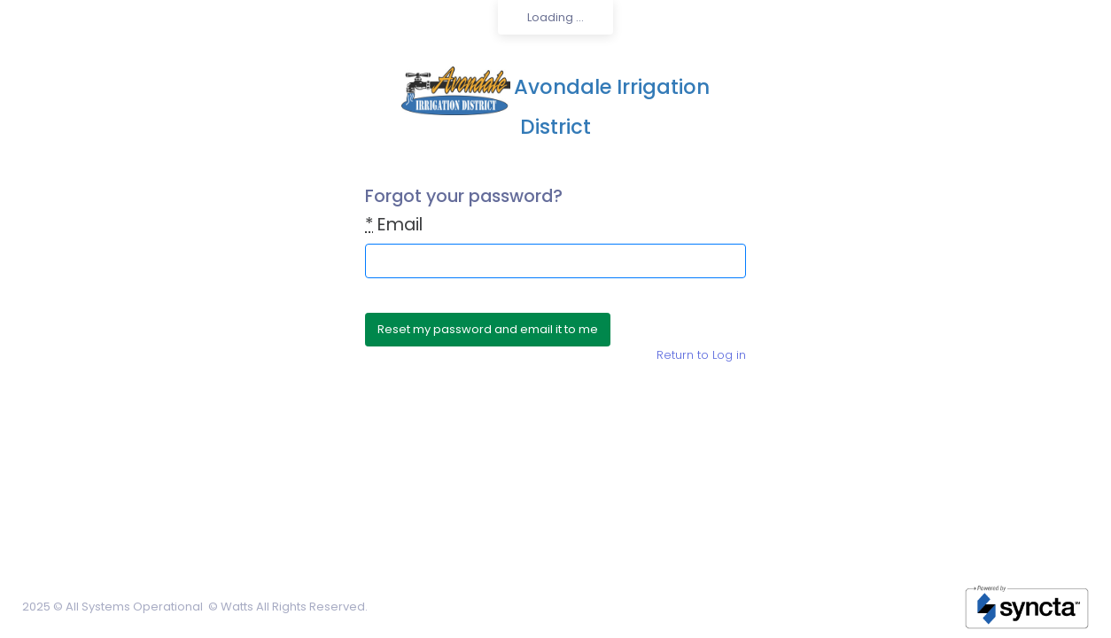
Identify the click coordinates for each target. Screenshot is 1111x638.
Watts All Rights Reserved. (294, 606)
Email (394, 225)
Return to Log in (701, 354)
